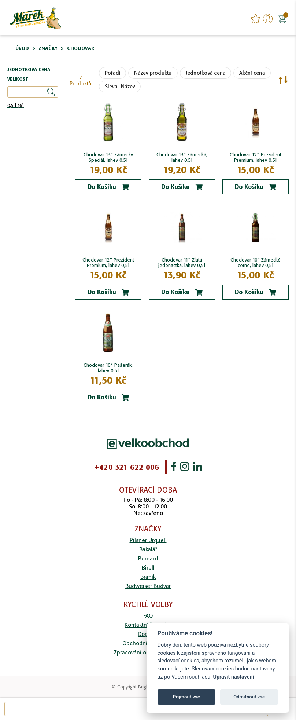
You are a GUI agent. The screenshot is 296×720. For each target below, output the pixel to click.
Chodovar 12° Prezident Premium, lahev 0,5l (255, 157)
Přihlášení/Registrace (268, 18)
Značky (48, 48)
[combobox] (136, 709)
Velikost (17, 79)
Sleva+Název (120, 86)
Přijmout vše (186, 696)
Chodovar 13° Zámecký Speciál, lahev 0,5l (108, 157)
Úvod (22, 48)
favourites (255, 18)
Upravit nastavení (233, 677)
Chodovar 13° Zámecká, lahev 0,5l (181, 157)
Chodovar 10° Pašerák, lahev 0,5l (108, 367)
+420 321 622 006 (126, 467)
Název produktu (153, 73)
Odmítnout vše (249, 696)
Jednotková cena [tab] (28, 70)
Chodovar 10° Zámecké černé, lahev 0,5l (255, 262)
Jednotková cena (206, 73)
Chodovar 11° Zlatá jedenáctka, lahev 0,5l (181, 262)
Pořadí (113, 73)
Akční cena (252, 73)
